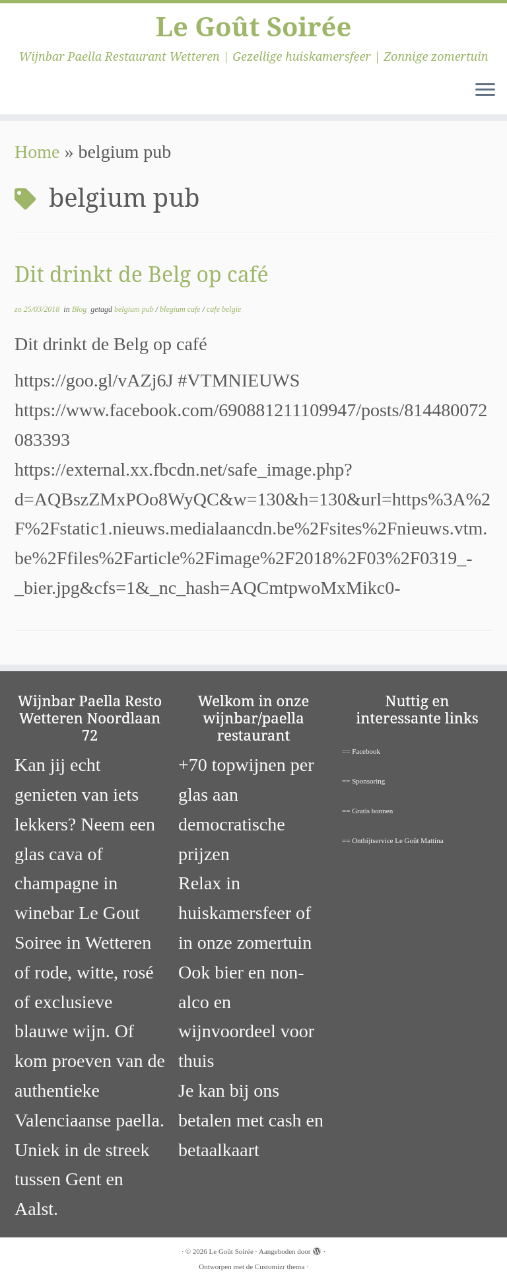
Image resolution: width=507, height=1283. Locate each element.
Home (37, 151)
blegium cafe (181, 309)
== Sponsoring (363, 781)
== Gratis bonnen (367, 811)
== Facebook (361, 751)
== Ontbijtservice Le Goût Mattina (393, 840)
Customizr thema (279, 1266)
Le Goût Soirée (254, 26)
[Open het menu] (485, 90)
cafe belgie (224, 309)
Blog (80, 309)
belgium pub (135, 309)
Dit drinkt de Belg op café (142, 274)
